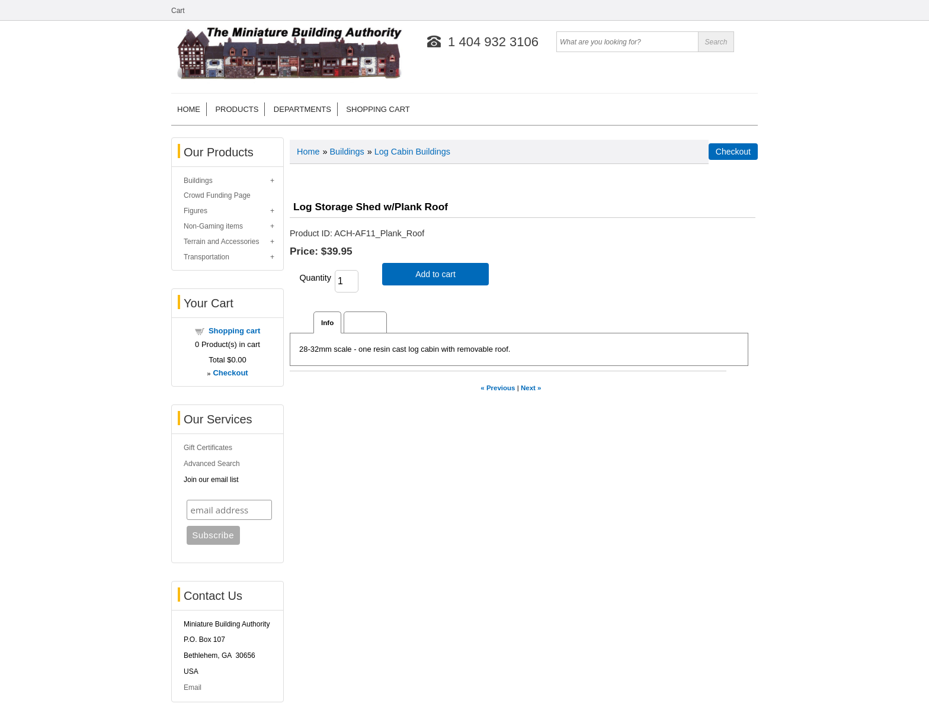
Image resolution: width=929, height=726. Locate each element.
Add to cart (435, 274)
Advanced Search (212, 464)
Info (327, 322)
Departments (302, 109)
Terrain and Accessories (221, 241)
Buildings (198, 180)
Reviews (365, 322)
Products (236, 109)
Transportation (206, 257)
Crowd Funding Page (217, 195)
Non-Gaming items (213, 226)
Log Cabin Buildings (412, 151)
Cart (178, 11)
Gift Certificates (208, 448)
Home (188, 109)
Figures (195, 211)
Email (192, 687)
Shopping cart (377, 109)
